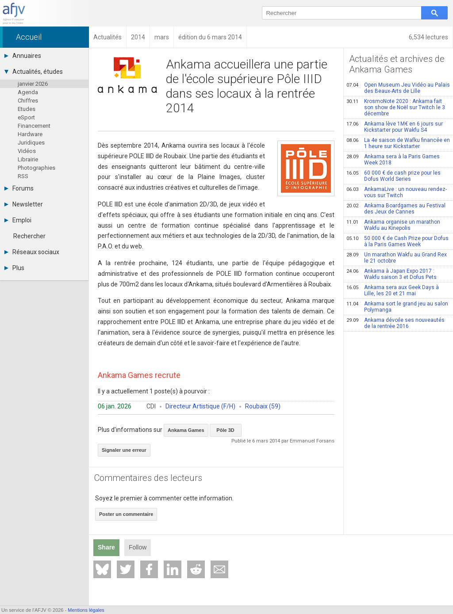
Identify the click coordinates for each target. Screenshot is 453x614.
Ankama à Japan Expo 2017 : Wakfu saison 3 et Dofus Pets (391, 274)
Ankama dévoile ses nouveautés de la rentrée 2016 (395, 323)
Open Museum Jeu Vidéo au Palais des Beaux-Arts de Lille (398, 88)
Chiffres (28, 100)
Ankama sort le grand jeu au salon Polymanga (397, 307)
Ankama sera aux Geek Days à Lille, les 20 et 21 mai (392, 290)
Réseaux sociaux (31, 252)
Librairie (28, 159)
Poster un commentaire (126, 514)
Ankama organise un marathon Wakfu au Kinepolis (393, 225)
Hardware (30, 134)
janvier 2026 (33, 83)
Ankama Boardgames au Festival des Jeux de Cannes (395, 208)
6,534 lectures (428, 37)
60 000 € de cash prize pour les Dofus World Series (393, 176)
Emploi (17, 220)
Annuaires (22, 55)
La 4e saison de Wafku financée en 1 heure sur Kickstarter (398, 143)
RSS (23, 176)
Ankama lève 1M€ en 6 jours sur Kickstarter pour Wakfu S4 (394, 127)
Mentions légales (86, 610)
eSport (26, 117)
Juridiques (31, 142)
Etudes (26, 109)
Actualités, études (33, 71)
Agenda (28, 92)
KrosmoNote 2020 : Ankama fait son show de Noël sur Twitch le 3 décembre (395, 107)
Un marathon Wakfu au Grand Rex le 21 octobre (396, 258)
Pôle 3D (225, 430)
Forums (19, 188)
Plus (14, 267)
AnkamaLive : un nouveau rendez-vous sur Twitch (396, 192)
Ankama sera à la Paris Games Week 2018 (393, 159)
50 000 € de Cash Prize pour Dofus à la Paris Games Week (397, 241)
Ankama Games (186, 430)
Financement (34, 125)
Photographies (36, 167)
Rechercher (29, 236)
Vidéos (27, 151)
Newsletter (23, 204)
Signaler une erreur (124, 450)
